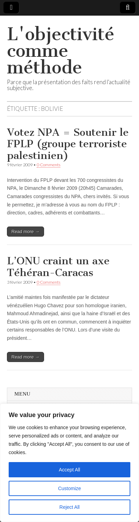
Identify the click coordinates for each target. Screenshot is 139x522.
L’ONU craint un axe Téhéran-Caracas (58, 267)
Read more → (25, 231)
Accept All (69, 469)
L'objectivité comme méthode (60, 51)
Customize (69, 488)
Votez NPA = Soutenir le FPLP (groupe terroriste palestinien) (68, 144)
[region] (69, 463)
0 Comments (48, 164)
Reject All (69, 507)
